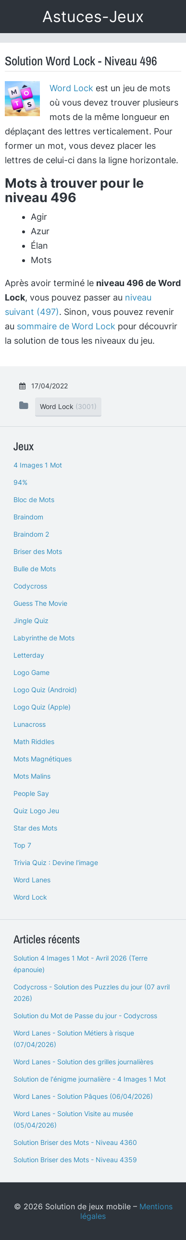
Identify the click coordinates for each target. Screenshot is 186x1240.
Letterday (28, 655)
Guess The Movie (40, 603)
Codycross (30, 586)
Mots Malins (31, 776)
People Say (31, 793)
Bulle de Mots (34, 569)
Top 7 (22, 845)
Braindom (28, 517)
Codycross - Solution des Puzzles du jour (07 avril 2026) (91, 992)
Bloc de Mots (33, 499)
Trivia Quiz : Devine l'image (55, 862)
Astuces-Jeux (93, 16)
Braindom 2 (31, 534)
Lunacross (29, 724)
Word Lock (71, 88)
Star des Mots (35, 828)
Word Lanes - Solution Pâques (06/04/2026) (83, 1096)
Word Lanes (31, 880)
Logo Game (31, 672)
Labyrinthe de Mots (43, 638)
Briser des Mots (37, 551)
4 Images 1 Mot (37, 465)
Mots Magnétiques (42, 759)
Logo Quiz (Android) (45, 690)
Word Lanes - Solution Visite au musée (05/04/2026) (73, 1119)
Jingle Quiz (31, 620)
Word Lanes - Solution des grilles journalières (83, 1062)
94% (20, 482)
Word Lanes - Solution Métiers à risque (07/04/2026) (73, 1038)
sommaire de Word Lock (66, 326)
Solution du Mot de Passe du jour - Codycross (85, 1015)
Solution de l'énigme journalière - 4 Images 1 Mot (89, 1079)
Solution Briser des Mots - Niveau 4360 (75, 1142)
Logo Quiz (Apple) (42, 707)
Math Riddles (33, 741)
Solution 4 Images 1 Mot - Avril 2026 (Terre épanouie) (80, 964)
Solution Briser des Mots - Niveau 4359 (75, 1160)
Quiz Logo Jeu (36, 811)
